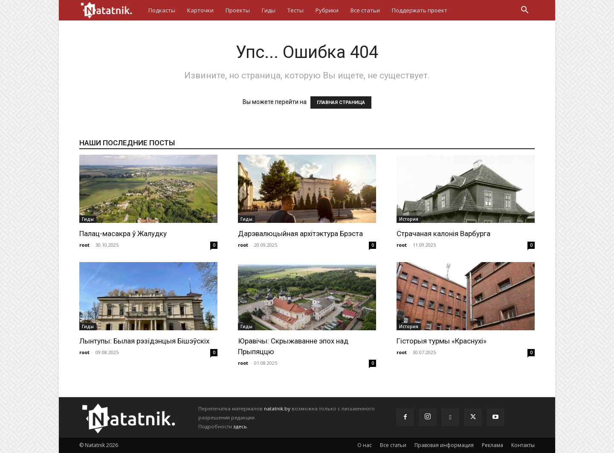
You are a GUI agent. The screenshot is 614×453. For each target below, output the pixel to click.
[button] (524, 11)
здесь (240, 426)
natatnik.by (277, 408)
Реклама (492, 445)
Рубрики (327, 10)
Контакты (523, 445)
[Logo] (110, 10)
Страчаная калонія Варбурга (443, 233)
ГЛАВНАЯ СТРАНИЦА (341, 102)
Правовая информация (444, 445)
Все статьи (365, 10)
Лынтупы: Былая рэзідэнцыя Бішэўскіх (144, 341)
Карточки (200, 10)
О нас (364, 445)
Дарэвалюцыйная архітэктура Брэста (300, 233)
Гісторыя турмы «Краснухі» (442, 341)
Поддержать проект (419, 10)
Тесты (295, 10)
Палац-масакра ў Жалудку (123, 233)
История (408, 219)
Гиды (268, 10)
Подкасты (161, 10)
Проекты (238, 10)
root (84, 245)
